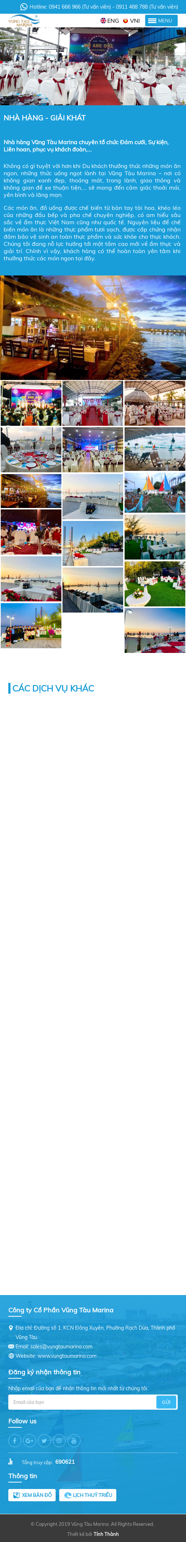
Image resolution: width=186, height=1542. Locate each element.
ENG (113, 20)
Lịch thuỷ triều (92, 1495)
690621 (65, 1461)
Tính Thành (106, 1534)
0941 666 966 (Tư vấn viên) (80, 7)
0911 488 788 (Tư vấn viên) (146, 7)
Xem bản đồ (37, 1495)
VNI (135, 20)
